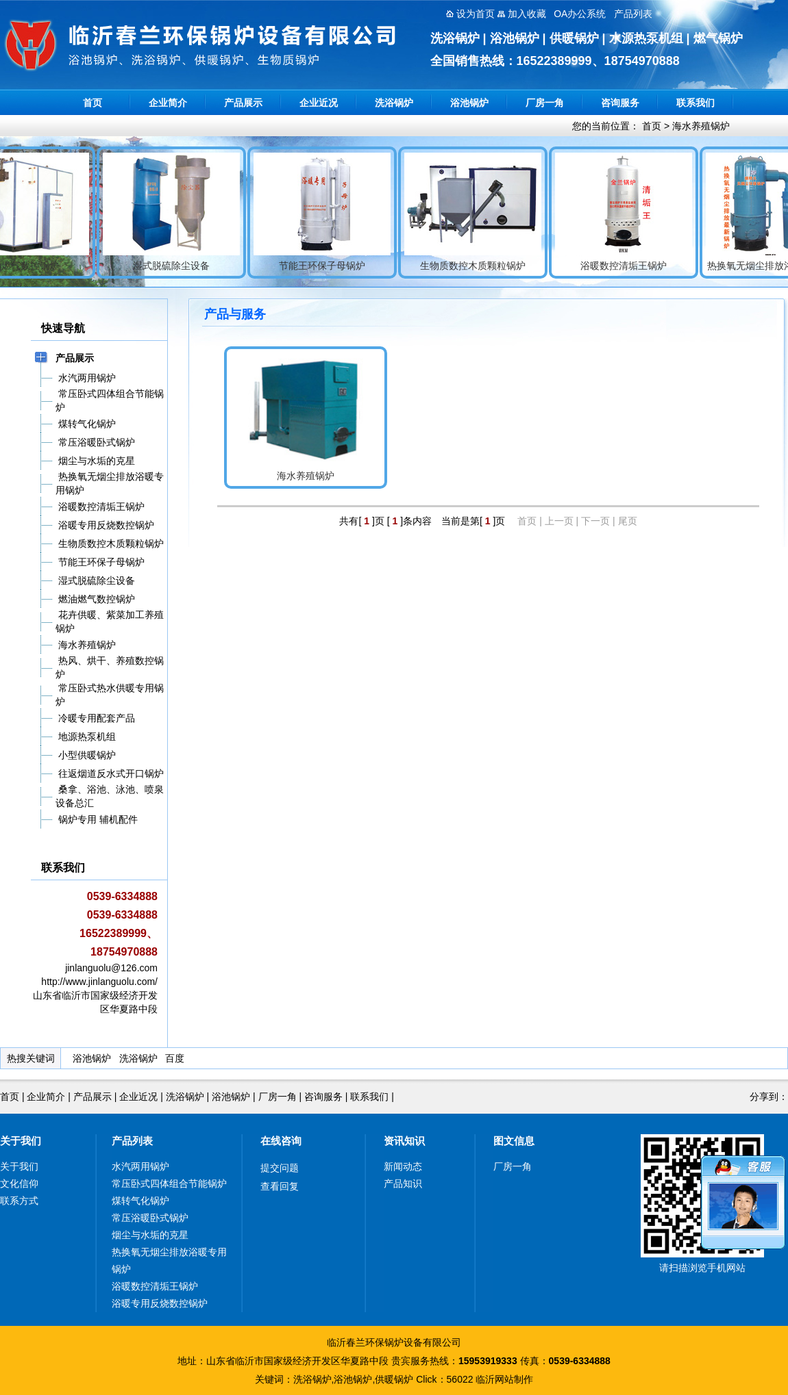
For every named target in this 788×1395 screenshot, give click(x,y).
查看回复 (279, 1186)
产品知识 (403, 1183)
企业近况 (318, 102)
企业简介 (168, 102)
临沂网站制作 (504, 1379)
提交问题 (279, 1167)
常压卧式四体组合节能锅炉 (169, 1183)
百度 (174, 1058)
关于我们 (20, 1141)
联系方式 (19, 1200)
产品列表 (132, 1141)
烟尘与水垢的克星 (150, 1234)
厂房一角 (545, 102)
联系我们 (695, 102)
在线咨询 (280, 1141)
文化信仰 (19, 1183)
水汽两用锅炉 (140, 1166)
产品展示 (243, 102)
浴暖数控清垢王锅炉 (155, 1286)
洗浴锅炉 (394, 102)
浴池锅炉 (469, 102)
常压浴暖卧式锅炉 (150, 1217)
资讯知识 (404, 1141)
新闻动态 (403, 1166)
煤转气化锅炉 (140, 1200)
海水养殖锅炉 (701, 125)
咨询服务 (620, 102)
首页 (92, 102)
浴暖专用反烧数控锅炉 (160, 1303)
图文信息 (513, 1141)
